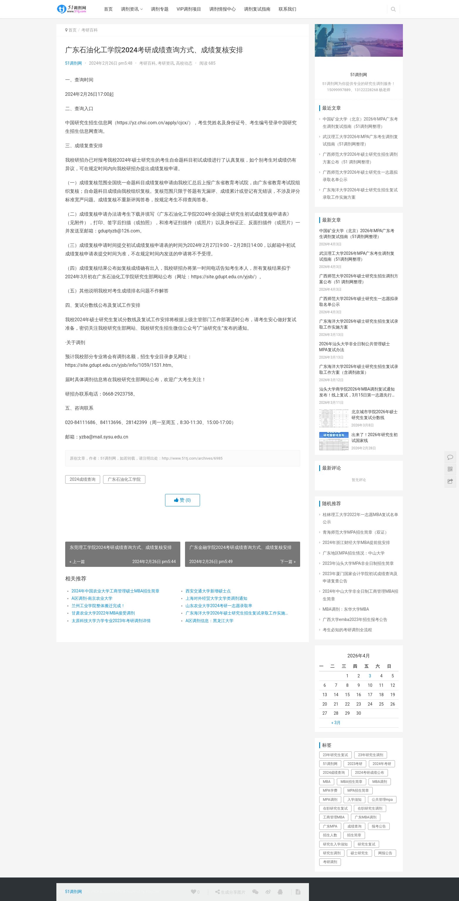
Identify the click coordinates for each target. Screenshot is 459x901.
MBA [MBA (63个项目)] (327, 782)
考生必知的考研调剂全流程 (347, 629)
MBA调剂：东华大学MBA (346, 609)
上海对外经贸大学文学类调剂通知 (216, 598)
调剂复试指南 (257, 9)
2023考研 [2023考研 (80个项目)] (354, 764)
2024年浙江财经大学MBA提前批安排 (356, 542)
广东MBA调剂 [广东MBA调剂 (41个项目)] (365, 817)
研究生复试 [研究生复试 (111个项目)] (366, 844)
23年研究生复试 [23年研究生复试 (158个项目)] (335, 755)
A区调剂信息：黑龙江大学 (209, 620)
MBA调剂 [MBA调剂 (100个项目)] (379, 782)
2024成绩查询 (82, 479)
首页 (108, 9)
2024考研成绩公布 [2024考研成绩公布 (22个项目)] (369, 773)
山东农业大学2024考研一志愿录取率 (219, 605)
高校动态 (184, 63)
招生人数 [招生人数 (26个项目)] (330, 835)
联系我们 (287, 9)
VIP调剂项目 (189, 9)
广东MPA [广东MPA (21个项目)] (330, 826)
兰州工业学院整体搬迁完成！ (98, 605)
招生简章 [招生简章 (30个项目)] (354, 835)
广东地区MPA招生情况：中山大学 (354, 553)
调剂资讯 (130, 9)
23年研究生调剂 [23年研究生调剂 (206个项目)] (370, 755)
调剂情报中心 (222, 9)
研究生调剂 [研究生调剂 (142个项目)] (332, 853)
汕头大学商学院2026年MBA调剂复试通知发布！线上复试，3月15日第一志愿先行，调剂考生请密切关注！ (357, 395)
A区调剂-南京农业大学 (92, 598)
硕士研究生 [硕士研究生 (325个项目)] (359, 853)
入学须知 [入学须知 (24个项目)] (354, 800)
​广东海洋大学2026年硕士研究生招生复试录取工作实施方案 (237, 613)
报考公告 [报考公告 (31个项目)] (379, 826)
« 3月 (336, 722)
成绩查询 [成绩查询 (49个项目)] (354, 826)
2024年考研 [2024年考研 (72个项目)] (382, 764)
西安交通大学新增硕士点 (208, 591)
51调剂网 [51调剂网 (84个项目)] (330, 764)
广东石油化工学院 (124, 479)
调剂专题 (160, 9)
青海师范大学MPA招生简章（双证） (356, 532)
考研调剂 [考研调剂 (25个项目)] (330, 862)
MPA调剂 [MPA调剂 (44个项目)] (330, 800)
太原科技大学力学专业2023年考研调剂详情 (111, 620)
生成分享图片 (230, 892)
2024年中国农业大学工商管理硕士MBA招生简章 (116, 591)
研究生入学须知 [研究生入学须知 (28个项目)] (335, 844)
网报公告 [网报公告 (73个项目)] (385, 853)
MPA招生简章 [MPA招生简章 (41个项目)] (358, 790)
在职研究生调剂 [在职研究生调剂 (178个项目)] (370, 808)
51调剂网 (73, 63)
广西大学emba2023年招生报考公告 (355, 619)
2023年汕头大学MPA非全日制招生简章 (358, 563)
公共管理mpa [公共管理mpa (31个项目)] (382, 800)
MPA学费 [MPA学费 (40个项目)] (330, 790)
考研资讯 (166, 63)
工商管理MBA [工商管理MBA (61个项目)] (334, 817)
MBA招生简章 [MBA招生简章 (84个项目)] (351, 782)
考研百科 (89, 30)
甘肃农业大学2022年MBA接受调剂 (103, 613)
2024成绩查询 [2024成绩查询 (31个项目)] (334, 773)
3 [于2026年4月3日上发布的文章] (370, 676)
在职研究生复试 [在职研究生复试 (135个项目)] (335, 808)
